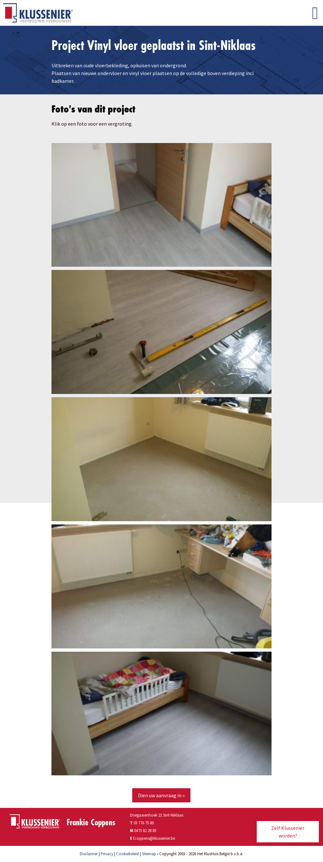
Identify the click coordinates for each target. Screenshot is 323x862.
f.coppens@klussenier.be (154, 838)
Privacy (107, 853)
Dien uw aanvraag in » (161, 795)
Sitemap (149, 853)
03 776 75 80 (142, 822)
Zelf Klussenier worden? (287, 832)
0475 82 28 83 (145, 830)
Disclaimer (89, 853)
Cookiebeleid (127, 853)
